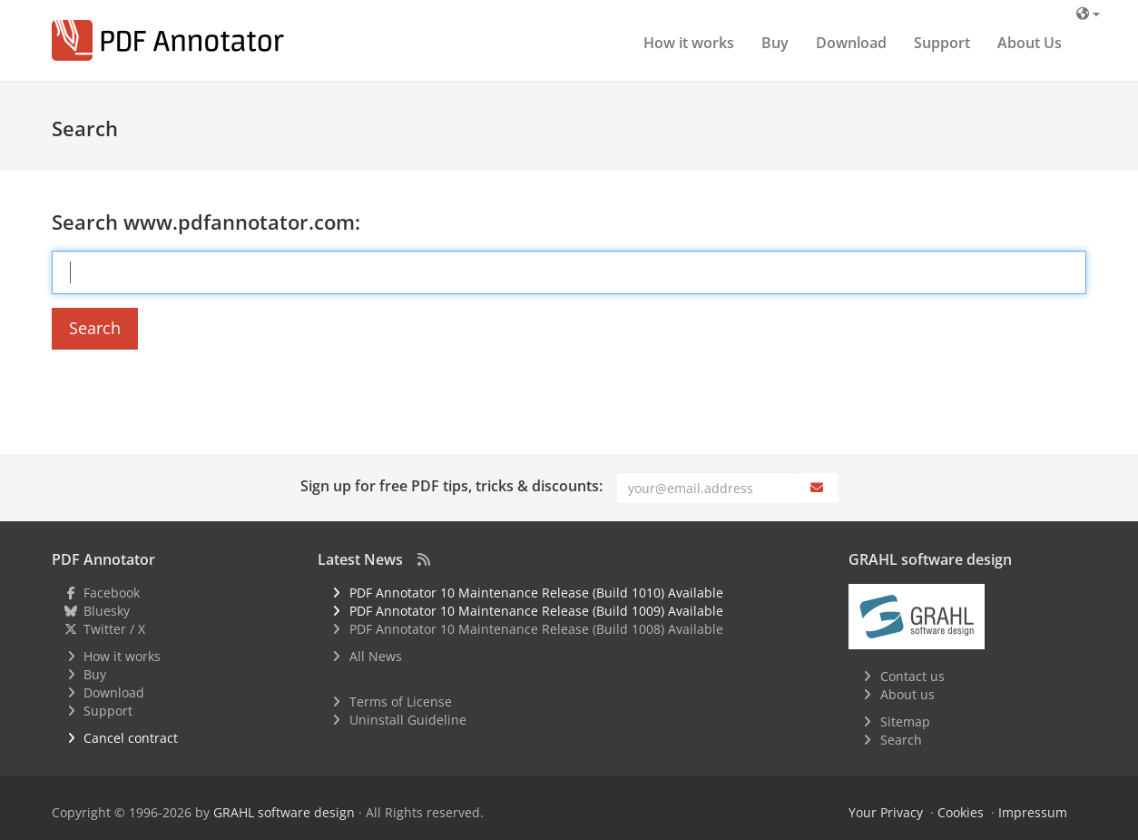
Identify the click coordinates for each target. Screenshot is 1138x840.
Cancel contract (130, 737)
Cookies (960, 812)
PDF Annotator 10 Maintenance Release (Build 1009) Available (536, 610)
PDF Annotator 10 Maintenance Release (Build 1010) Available (536, 592)
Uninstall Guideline (407, 719)
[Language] (1088, 13)
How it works (688, 43)
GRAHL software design (284, 812)
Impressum (1032, 812)
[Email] (708, 487)
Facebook (111, 592)
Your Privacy (886, 812)
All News (375, 656)
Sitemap (905, 721)
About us (907, 694)
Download (851, 43)
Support (942, 43)
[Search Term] (569, 272)
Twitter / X (114, 628)
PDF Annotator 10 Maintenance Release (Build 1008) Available (536, 628)
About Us (1029, 43)
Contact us (912, 676)
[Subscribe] (819, 487)
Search (95, 328)
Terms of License (400, 701)
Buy (775, 43)
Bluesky (106, 610)
